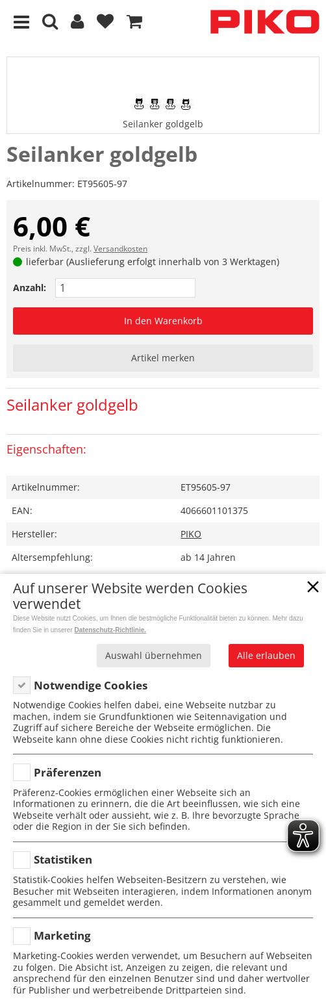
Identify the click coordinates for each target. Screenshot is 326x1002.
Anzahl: (29, 287)
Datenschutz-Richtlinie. (111, 630)
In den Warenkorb (163, 321)
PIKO (191, 534)
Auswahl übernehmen (153, 655)
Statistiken (63, 859)
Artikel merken (163, 358)
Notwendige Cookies (90, 685)
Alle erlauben (266, 655)
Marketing (62, 935)
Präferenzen (67, 772)
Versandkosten (120, 248)
